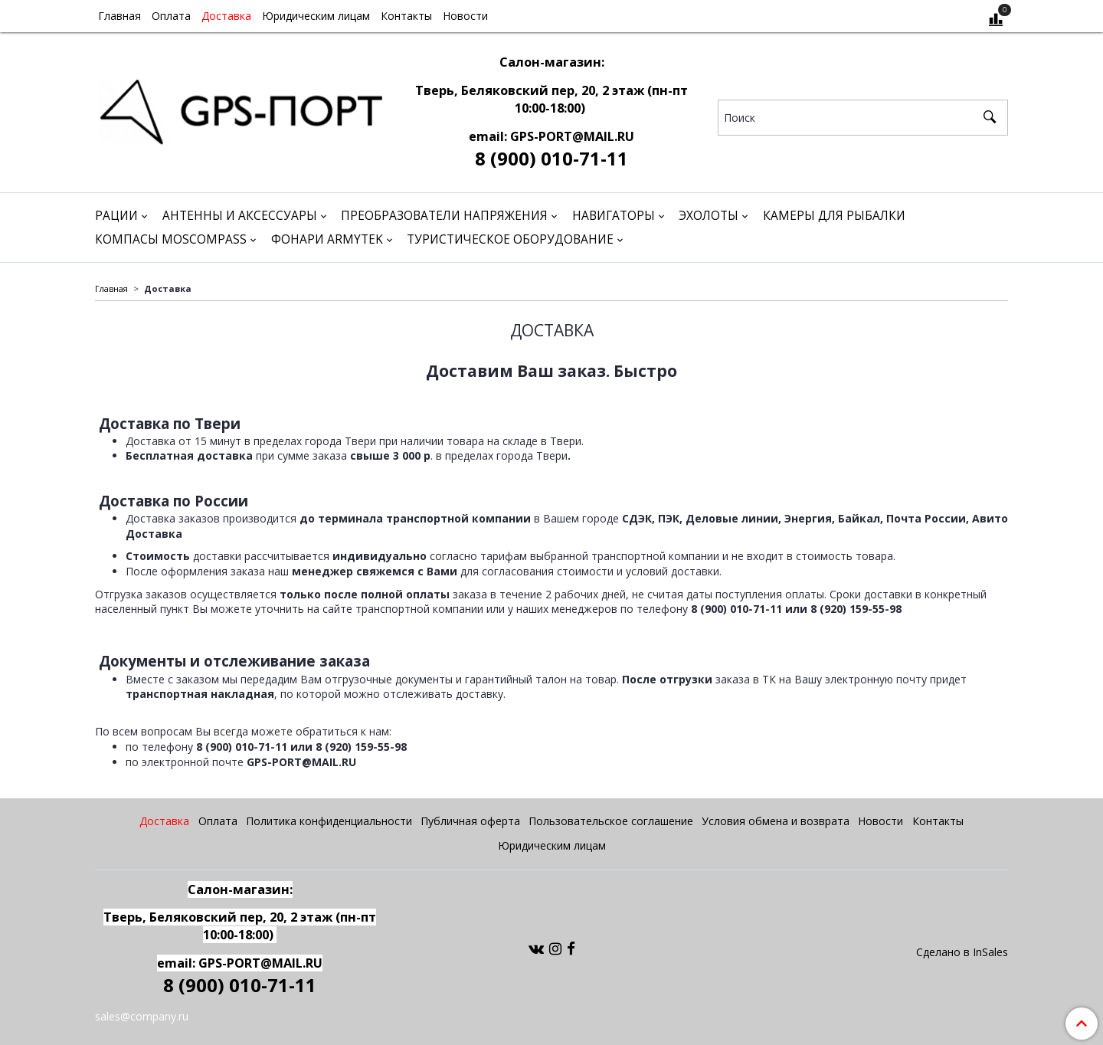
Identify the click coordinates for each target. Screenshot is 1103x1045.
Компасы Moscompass (171, 239)
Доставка (226, 15)
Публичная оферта (470, 821)
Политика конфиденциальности (329, 821)
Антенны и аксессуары (239, 216)
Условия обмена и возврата (775, 821)
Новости (465, 15)
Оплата (171, 15)
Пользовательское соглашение (611, 821)
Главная (119, 15)
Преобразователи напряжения (444, 216)
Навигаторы (613, 216)
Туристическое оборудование (510, 239)
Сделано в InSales (962, 952)
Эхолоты (708, 216)
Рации (116, 216)
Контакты (406, 15)
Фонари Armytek (327, 239)
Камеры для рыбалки (834, 216)
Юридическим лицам (316, 15)
